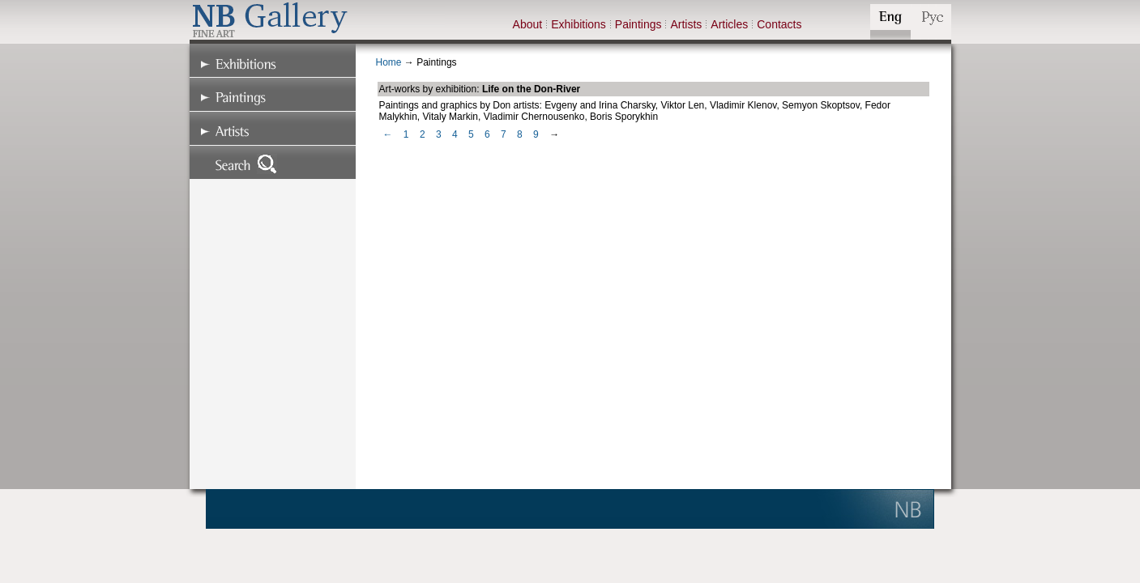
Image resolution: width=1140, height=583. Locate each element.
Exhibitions (578, 24)
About (528, 24)
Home (389, 62)
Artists (686, 24)
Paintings (638, 24)
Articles (729, 24)
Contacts (779, 24)
